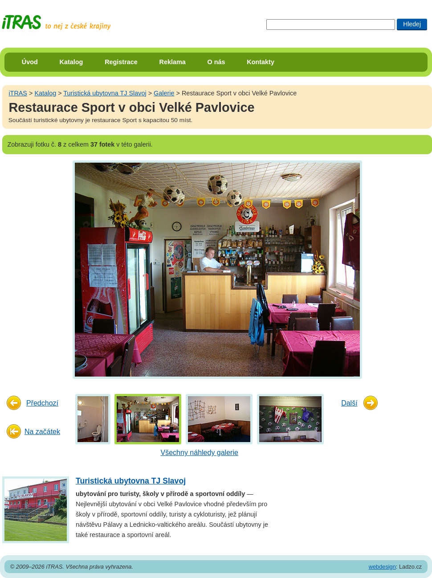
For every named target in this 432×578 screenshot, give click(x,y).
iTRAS (17, 93)
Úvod (30, 62)
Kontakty (260, 62)
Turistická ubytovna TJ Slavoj (104, 93)
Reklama (172, 62)
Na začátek (42, 431)
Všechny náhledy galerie (199, 452)
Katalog (71, 62)
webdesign (382, 566)
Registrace (121, 62)
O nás (216, 62)
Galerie (164, 93)
